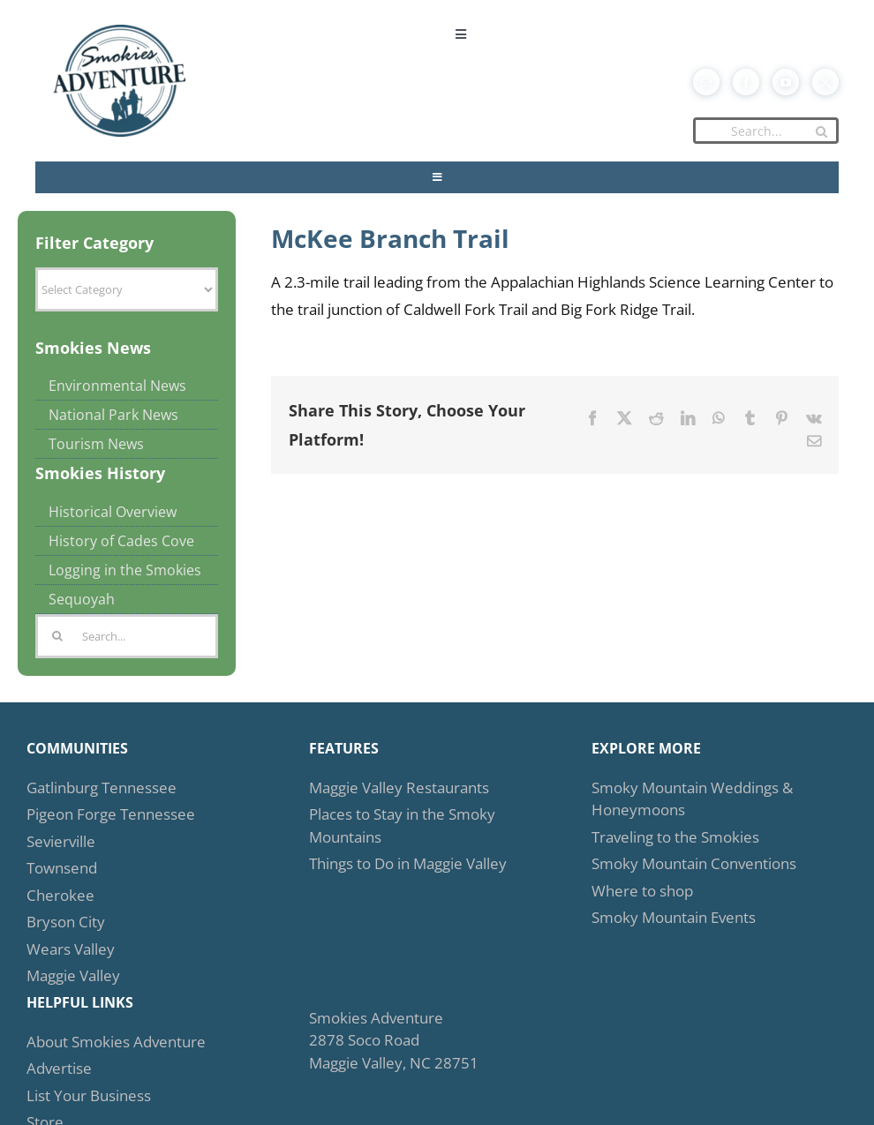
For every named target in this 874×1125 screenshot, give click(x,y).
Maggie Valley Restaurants (399, 787)
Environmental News (117, 385)
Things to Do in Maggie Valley (408, 863)
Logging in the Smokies (125, 570)
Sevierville (60, 841)
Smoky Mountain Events (673, 917)
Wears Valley (70, 949)
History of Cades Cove (121, 541)
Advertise (59, 1068)
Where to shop (642, 891)
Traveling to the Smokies (675, 837)
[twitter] (825, 82)
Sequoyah (82, 599)
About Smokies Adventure (116, 1041)
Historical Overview (113, 511)
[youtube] (785, 82)
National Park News (113, 414)
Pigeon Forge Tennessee (110, 814)
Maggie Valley (73, 975)
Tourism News (96, 444)
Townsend (61, 868)
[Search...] (766, 130)
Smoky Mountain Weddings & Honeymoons (692, 799)
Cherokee (60, 895)
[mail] (706, 82)
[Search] (821, 131)
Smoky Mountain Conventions (693, 863)
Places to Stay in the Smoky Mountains (402, 825)
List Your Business (88, 1095)
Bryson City (65, 921)
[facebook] (746, 82)
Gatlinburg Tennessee (101, 787)
